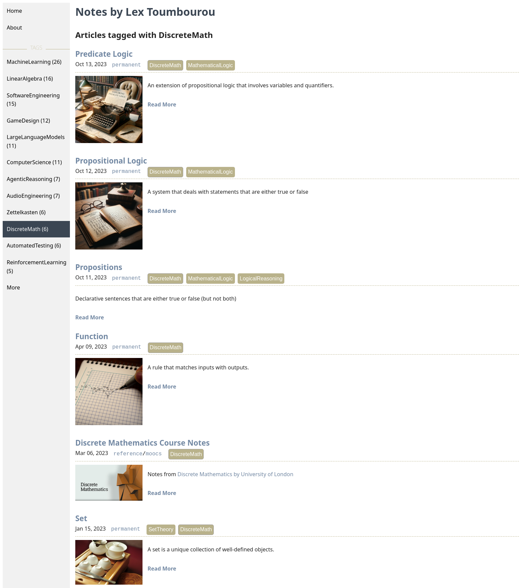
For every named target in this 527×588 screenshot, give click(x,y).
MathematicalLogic (210, 65)
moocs (154, 454)
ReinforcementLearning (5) (37, 267)
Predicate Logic (103, 54)
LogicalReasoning (261, 278)
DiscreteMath (165, 65)
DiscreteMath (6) (27, 229)
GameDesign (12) (28, 120)
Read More (162, 104)
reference (127, 454)
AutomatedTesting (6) (34, 245)
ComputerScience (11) (34, 162)
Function (91, 336)
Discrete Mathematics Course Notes (142, 443)
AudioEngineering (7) (33, 195)
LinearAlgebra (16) (30, 78)
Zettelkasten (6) (26, 212)
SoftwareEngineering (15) (33, 100)
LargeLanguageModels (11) (36, 141)
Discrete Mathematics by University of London (235, 474)
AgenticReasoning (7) (33, 179)
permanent (126, 65)
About (14, 27)
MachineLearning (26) (34, 61)
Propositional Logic (111, 160)
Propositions (98, 267)
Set (81, 518)
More (13, 287)
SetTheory (161, 529)
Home (14, 10)
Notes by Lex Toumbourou (145, 11)
